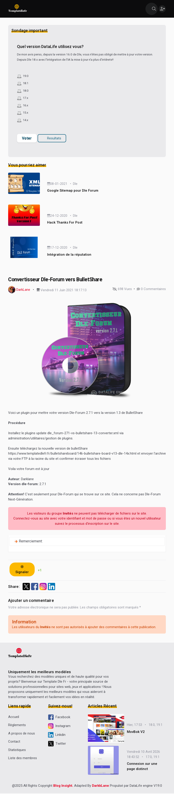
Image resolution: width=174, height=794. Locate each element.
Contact (14, 742)
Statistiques (17, 750)
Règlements (17, 725)
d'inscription (94, 524)
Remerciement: (31, 541)
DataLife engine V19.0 (146, 786)
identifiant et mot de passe (86, 519)
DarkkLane (100, 786)
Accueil (13, 717)
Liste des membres (22, 758)
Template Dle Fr (54, 682)
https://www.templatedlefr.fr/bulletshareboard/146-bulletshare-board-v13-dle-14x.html (72, 454)
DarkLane (23, 290)
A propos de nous (21, 734)
